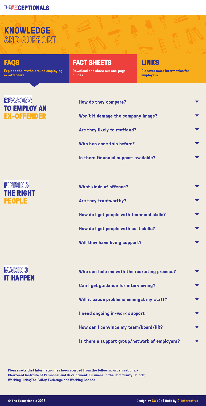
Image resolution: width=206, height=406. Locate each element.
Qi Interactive (187, 400)
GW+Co (157, 400)
